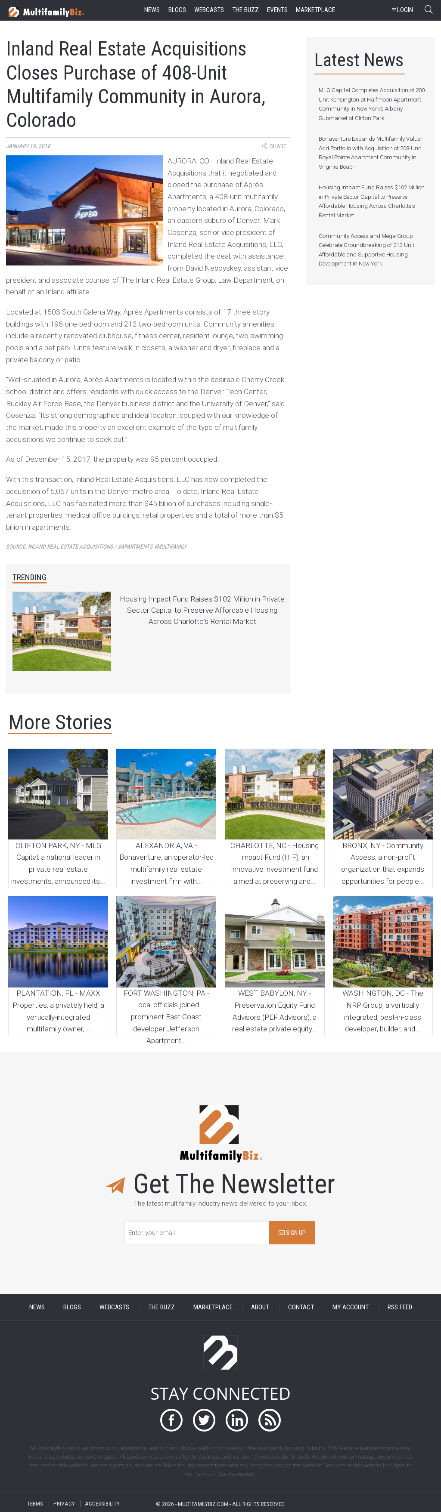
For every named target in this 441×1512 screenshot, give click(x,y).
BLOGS (72, 1307)
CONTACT (301, 1307)
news (152, 10)
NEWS (37, 1307)
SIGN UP (292, 1233)
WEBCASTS (114, 1307)
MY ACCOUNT (350, 1307)
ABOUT (260, 1307)
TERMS (35, 1503)
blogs (177, 10)
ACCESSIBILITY (102, 1503)
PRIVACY (64, 1503)
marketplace (315, 10)
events (277, 10)
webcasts (209, 10)
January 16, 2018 (28, 146)
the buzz (245, 10)
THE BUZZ (161, 1307)
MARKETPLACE (213, 1307)
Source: (96, 546)
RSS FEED (400, 1307)
